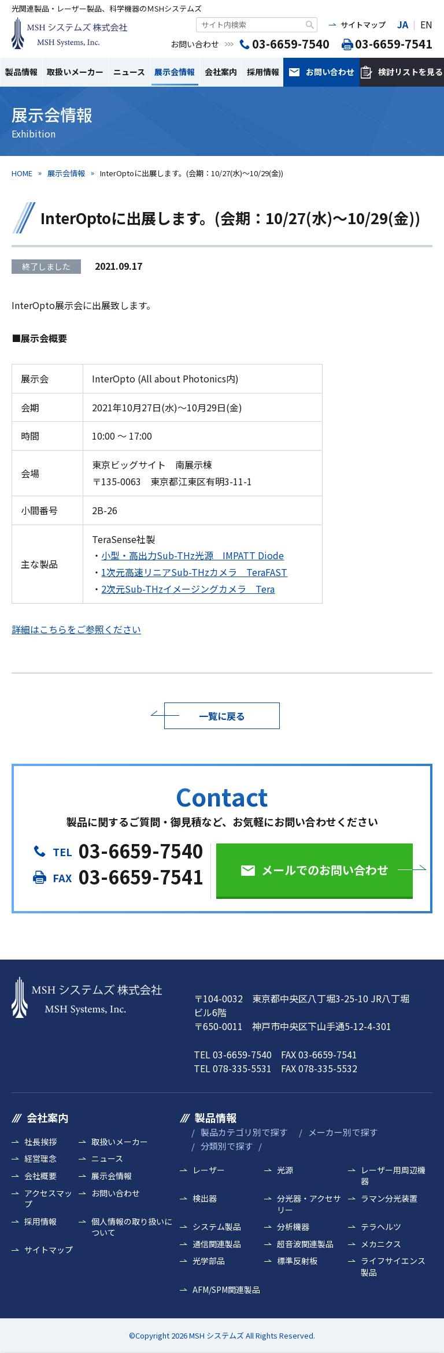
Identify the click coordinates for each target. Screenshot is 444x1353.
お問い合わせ (330, 71)
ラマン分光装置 (389, 1198)
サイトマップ (363, 24)
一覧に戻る (222, 716)
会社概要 (40, 1175)
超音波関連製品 (305, 1244)
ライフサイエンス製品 (393, 1266)
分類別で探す (227, 1146)
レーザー (209, 1170)
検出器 (205, 1198)
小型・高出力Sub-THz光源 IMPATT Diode (192, 555)
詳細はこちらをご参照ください (76, 629)
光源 (285, 1170)
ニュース (129, 71)
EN (426, 24)
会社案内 (221, 71)
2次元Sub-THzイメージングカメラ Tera (188, 589)
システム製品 (217, 1226)
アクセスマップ (48, 1199)
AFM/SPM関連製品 (226, 1289)
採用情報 (263, 71)
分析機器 (293, 1226)
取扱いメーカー (75, 71)
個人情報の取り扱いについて (131, 1227)
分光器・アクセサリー (309, 1204)
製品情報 (21, 71)
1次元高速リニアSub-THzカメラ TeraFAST (194, 572)
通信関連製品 (217, 1244)
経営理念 (40, 1158)
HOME (22, 173)
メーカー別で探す (343, 1132)
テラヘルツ (381, 1226)
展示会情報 (174, 71)
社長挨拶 (40, 1141)
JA (402, 24)
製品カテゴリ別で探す (244, 1132)
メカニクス (381, 1244)
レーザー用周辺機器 (393, 1176)
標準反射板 (297, 1260)
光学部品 (209, 1260)
